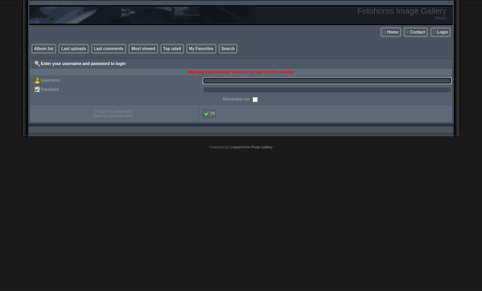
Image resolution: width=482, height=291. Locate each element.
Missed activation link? (113, 116)
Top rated (172, 48)
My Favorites (201, 48)
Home (393, 32)
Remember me (237, 99)
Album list (43, 48)
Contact (417, 32)
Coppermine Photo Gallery (250, 147)
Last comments (108, 48)
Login (442, 32)
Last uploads (73, 48)
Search (228, 48)
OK (209, 113)
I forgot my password (113, 111)
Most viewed (143, 48)
